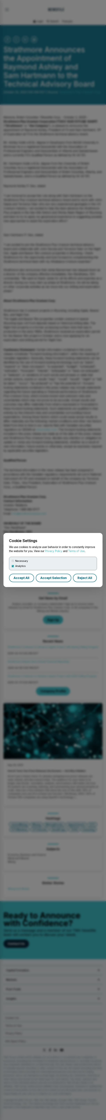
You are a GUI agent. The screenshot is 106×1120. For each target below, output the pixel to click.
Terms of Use (76, 551)
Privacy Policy (53, 551)
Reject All (85, 578)
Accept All (21, 578)
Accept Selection (53, 578)
